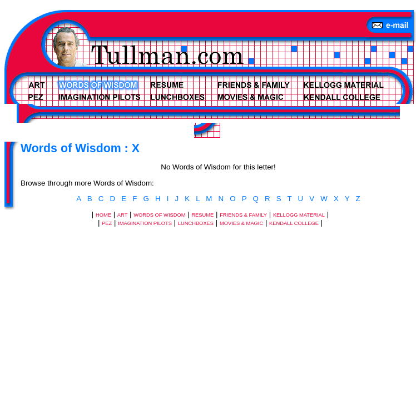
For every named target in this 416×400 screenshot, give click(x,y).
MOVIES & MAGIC (241, 223)
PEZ (107, 223)
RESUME (202, 215)
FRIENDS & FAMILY (243, 215)
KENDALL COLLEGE (294, 223)
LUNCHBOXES (196, 223)
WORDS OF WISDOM (159, 215)
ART (122, 215)
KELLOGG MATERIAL (299, 215)
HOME (103, 215)
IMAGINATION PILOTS (145, 223)
